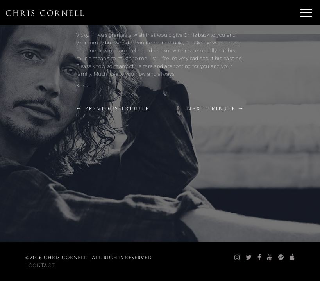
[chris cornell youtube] (270, 257)
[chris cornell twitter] (249, 257)
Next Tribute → (215, 108)
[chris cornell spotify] (281, 257)
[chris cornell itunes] (292, 257)
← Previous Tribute (112, 108)
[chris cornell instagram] (237, 257)
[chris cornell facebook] (259, 257)
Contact (42, 265)
